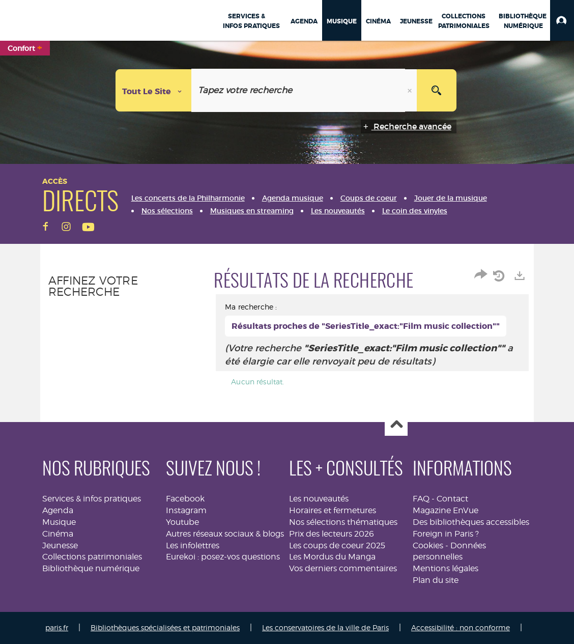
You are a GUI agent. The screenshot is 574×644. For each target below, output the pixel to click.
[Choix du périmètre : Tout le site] (154, 90)
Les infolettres (192, 545)
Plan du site (435, 580)
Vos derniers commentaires (343, 568)
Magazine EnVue (445, 510)
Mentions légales (445, 568)
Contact (452, 498)
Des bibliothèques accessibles (471, 522)
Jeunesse (60, 545)
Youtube (182, 522)
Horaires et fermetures (332, 510)
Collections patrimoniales (92, 557)
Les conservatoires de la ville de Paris (325, 627)
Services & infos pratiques (91, 498)
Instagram (186, 510)
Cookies (428, 545)
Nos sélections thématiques (343, 522)
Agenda (57, 510)
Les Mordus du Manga (332, 557)
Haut (396, 425)
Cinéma (57, 534)
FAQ (421, 498)
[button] (562, 20)
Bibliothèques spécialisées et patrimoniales (165, 627)
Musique (59, 522)
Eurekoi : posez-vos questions (223, 557)
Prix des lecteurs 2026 (331, 534)
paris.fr (56, 627)
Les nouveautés (319, 498)
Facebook (185, 498)
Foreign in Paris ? (446, 534)
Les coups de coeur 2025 (337, 545)
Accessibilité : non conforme (460, 627)
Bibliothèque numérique (90, 568)
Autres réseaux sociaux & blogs (225, 534)
